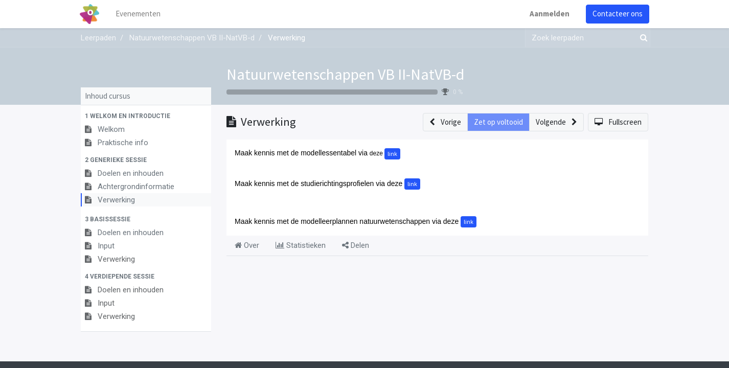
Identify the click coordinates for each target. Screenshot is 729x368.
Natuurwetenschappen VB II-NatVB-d (345, 74)
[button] (146, 116)
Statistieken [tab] (301, 245)
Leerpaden (98, 37)
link (392, 153)
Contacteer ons (616, 13)
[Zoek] (641, 38)
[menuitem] (139, 14)
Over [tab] (247, 245)
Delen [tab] (355, 245)
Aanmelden (548, 13)
